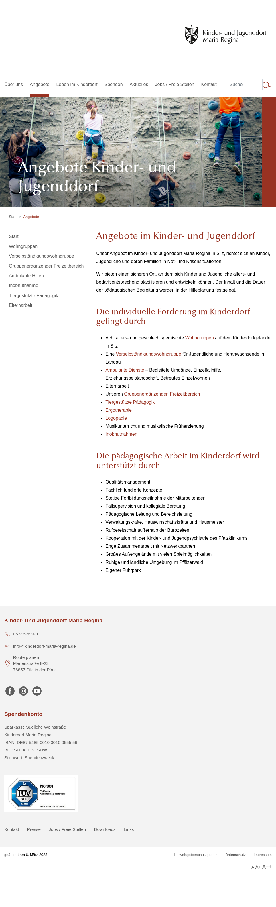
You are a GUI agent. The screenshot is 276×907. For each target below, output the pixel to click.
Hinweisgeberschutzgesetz (195, 855)
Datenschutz (235, 855)
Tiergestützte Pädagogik (130, 402)
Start (13, 217)
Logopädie (116, 418)
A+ (258, 867)
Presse (34, 829)
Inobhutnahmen (121, 434)
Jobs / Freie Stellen (67, 829)
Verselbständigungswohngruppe (148, 354)
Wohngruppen (199, 337)
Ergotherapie (118, 410)
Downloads (105, 829)
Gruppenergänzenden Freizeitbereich (162, 394)
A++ (267, 867)
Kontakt (11, 829)
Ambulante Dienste (124, 370)
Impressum (263, 855)
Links (129, 829)
